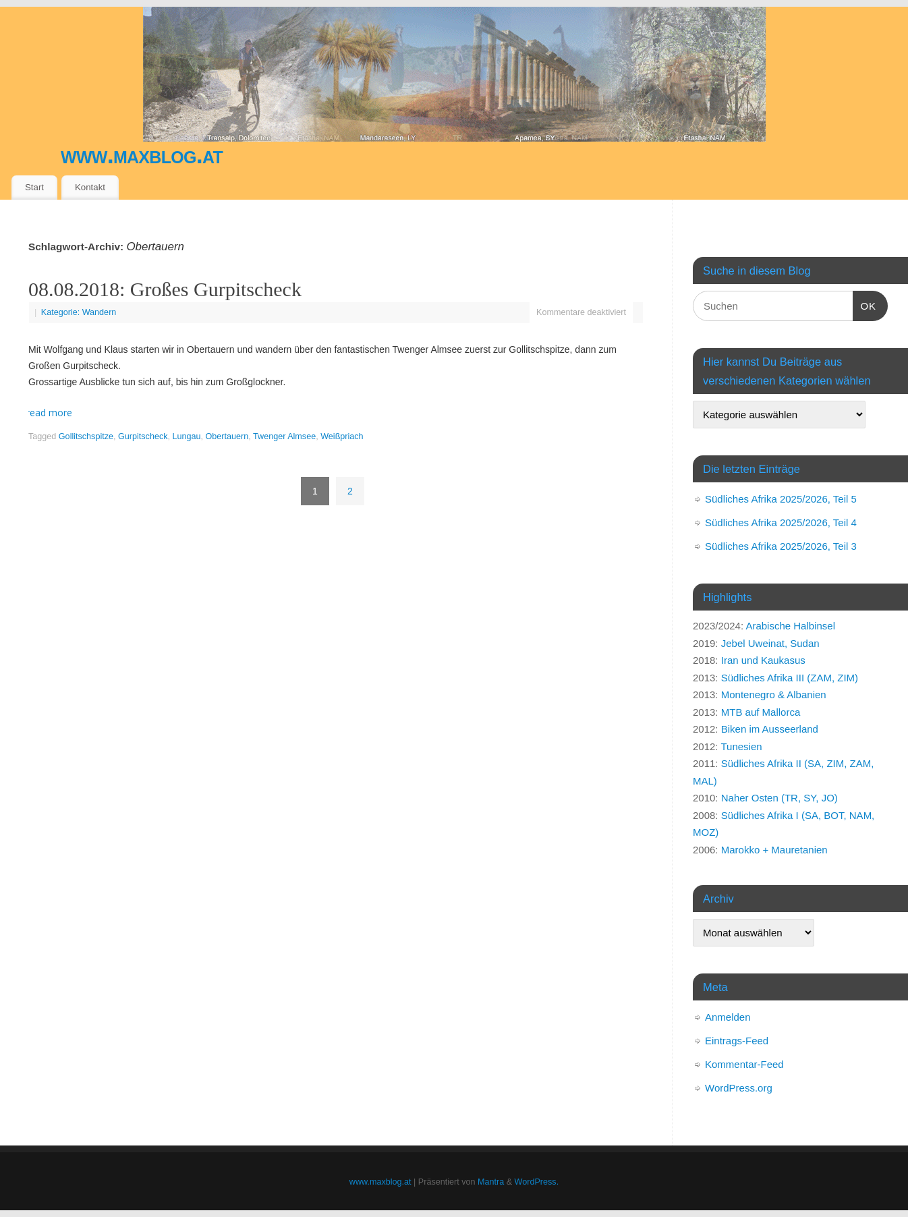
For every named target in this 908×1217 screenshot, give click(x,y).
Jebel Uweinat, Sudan (770, 643)
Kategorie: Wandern (79, 312)
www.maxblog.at (142, 155)
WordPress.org (738, 1088)
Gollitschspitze (86, 436)
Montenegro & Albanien (773, 694)
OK (865, 304)
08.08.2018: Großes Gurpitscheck (165, 289)
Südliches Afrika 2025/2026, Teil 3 (781, 546)
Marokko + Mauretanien (774, 849)
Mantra (491, 1182)
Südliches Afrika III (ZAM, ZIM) (789, 677)
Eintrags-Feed (736, 1040)
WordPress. (537, 1182)
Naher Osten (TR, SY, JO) (779, 797)
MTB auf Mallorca (761, 712)
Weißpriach (341, 436)
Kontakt (90, 187)
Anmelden (728, 1017)
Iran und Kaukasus (763, 660)
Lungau (187, 436)
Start (34, 187)
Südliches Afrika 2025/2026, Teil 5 (781, 499)
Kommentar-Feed (744, 1064)
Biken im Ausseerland (769, 729)
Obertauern (227, 436)
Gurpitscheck (143, 436)
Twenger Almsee (284, 436)
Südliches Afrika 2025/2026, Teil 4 (781, 522)
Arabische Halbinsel (790, 625)
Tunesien (741, 746)
